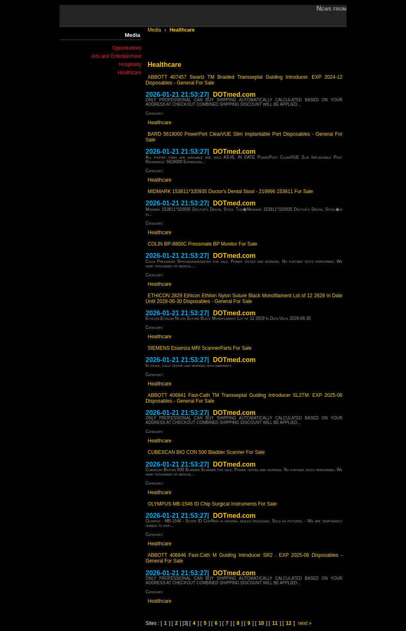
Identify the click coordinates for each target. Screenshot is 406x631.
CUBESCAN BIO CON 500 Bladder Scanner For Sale (206, 452)
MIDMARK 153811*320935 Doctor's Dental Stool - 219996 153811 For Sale (230, 191)
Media (155, 30)
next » (305, 623)
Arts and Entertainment (116, 56)
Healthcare (129, 72)
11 (275, 623)
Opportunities (126, 48)
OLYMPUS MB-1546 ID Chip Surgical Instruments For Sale (212, 504)
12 (288, 623)
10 (261, 623)
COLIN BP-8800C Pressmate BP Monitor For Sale (202, 244)
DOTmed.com (234, 94)
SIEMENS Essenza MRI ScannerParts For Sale (199, 348)
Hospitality (130, 64)
